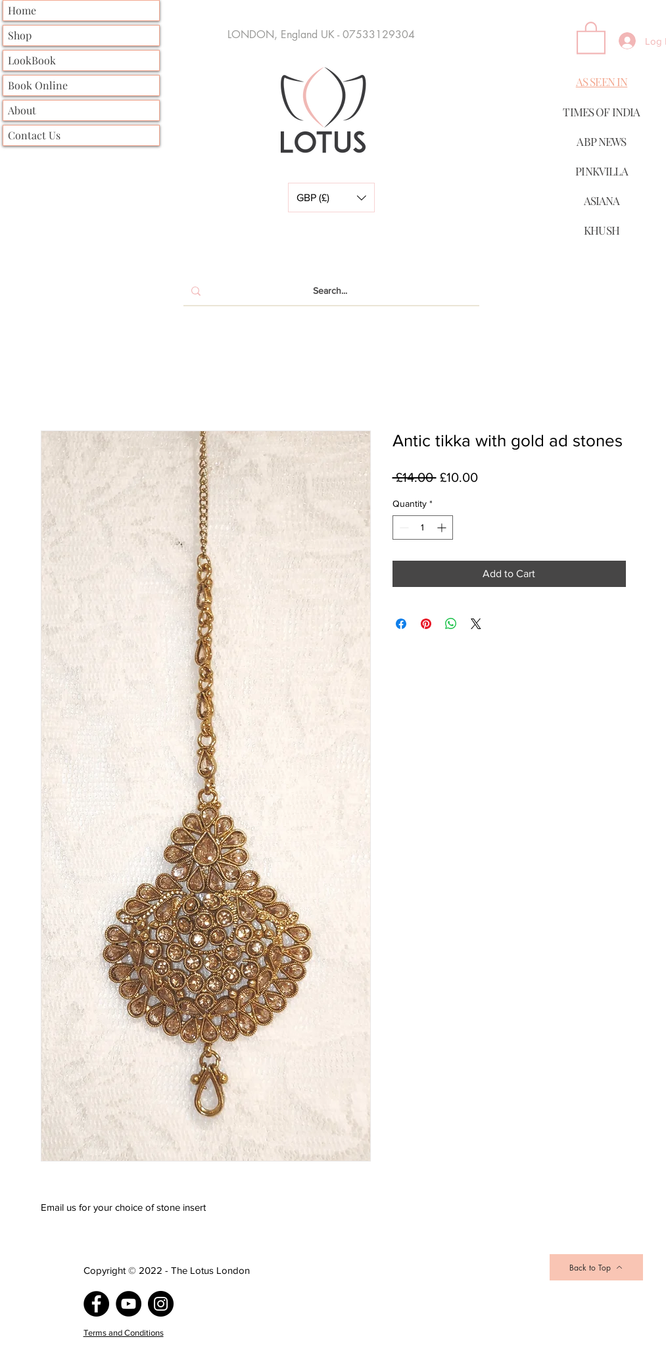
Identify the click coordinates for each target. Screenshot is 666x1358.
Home (22, 10)
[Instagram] (161, 1304)
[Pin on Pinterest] (426, 624)
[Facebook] (96, 1304)
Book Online (38, 85)
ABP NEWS (601, 141)
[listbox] (331, 197)
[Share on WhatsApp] (451, 624)
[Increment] (443, 527)
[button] (331, 197)
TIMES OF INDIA (601, 112)
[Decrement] (402, 527)
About (22, 110)
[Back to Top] (596, 1267)
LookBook (32, 60)
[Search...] (330, 291)
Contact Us (34, 135)
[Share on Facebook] (401, 624)
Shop (20, 35)
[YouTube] (128, 1304)
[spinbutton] (423, 527)
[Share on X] (476, 624)
